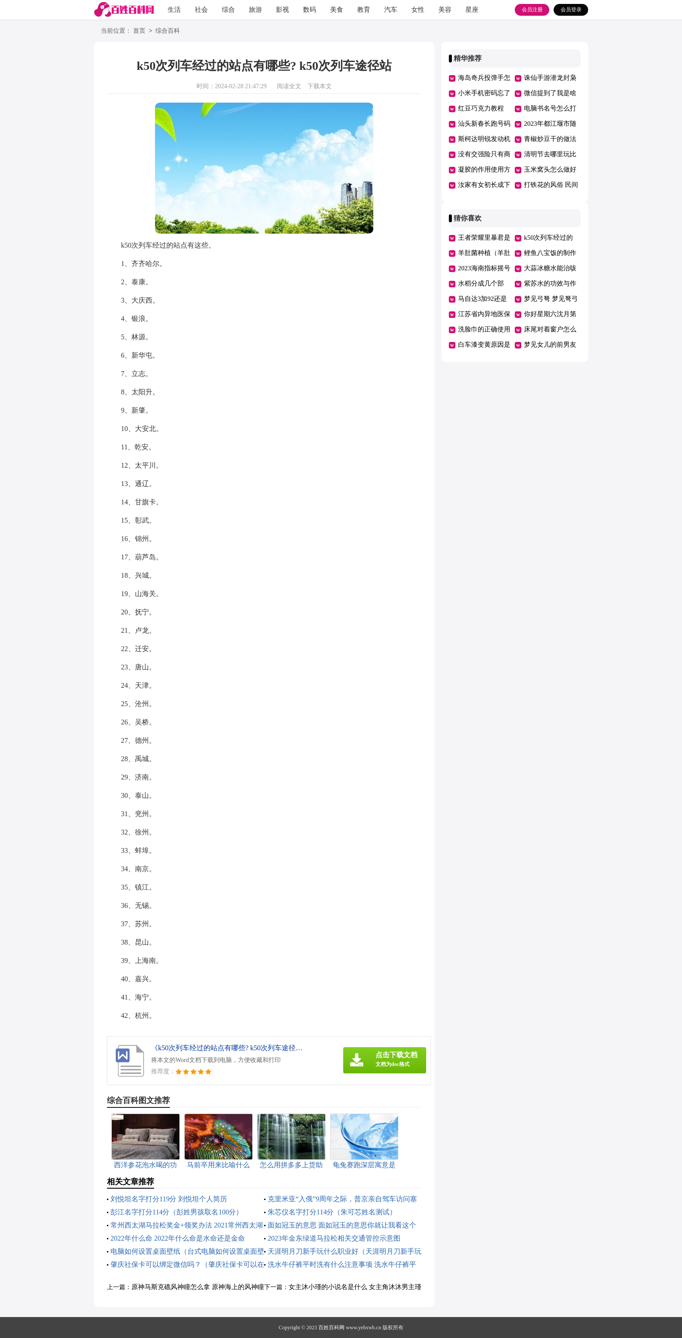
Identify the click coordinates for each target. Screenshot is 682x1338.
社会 (201, 9)
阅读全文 (289, 86)
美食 (336, 9)
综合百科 (167, 31)
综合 (228, 9)
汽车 (390, 9)
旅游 (255, 9)
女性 (417, 9)
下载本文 (319, 86)
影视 (282, 9)
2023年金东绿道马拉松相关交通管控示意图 (334, 1238)
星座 (472, 9)
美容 (444, 9)
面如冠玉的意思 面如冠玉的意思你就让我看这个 (342, 1225)
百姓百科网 (331, 1327)
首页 (139, 31)
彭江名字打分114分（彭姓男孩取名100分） (176, 1212)
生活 (174, 9)
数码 (309, 9)
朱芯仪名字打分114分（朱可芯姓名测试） (332, 1212)
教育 (363, 9)
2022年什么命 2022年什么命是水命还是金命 (177, 1238)
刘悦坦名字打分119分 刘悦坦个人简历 (168, 1199)
